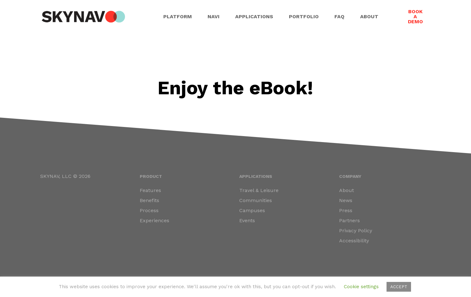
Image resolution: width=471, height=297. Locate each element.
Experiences (154, 220)
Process (149, 210)
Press (345, 210)
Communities (255, 200)
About (346, 190)
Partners (349, 220)
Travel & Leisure (259, 190)
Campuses (252, 210)
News (345, 200)
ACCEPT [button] (398, 286)
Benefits (149, 200)
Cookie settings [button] (361, 286)
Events (247, 220)
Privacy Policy (355, 231)
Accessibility (354, 241)
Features (150, 190)
